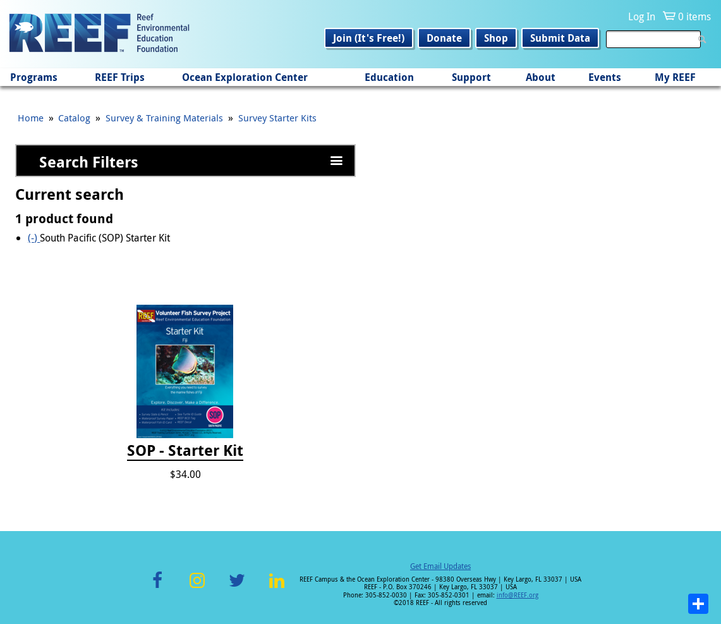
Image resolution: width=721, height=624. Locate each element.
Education (389, 77)
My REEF (675, 77)
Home (31, 117)
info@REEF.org (517, 595)
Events (604, 77)
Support (471, 77)
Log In (641, 16)
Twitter (237, 587)
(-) (34, 238)
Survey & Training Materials (164, 117)
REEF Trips (120, 77)
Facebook (157, 587)
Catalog (74, 117)
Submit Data (560, 38)
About (540, 77)
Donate (444, 38)
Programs (34, 77)
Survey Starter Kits (277, 117)
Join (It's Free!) (368, 38)
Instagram (197, 587)
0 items (694, 16)
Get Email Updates (440, 566)
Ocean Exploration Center (245, 77)
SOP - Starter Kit (185, 451)
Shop (496, 38)
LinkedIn (277, 587)
